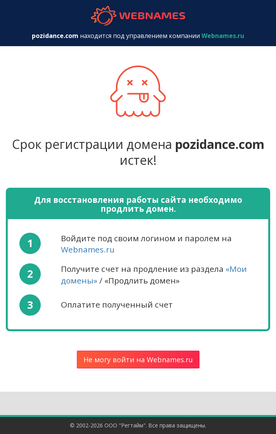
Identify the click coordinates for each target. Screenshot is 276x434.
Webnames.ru (88, 249)
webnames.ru (138, 16)
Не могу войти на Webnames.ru (138, 359)
